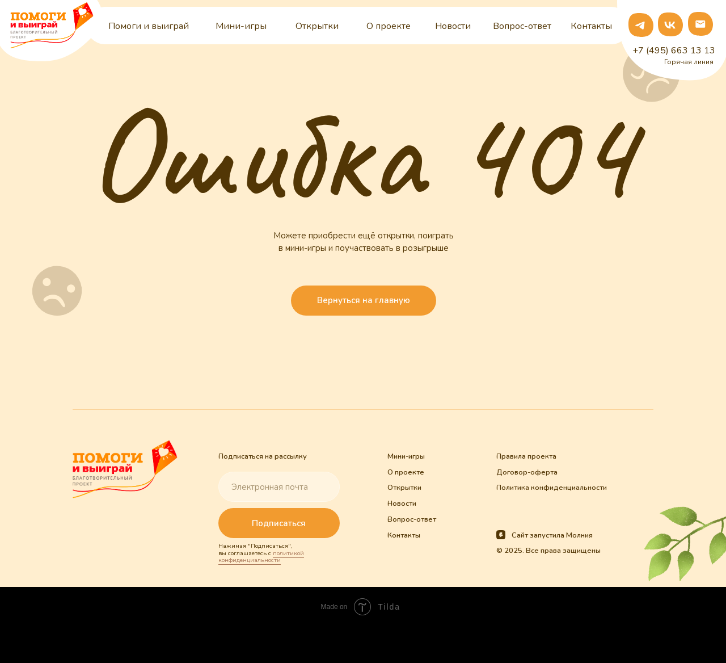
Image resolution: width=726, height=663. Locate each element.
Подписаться (279, 523)
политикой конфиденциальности (261, 557)
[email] (278, 487)
